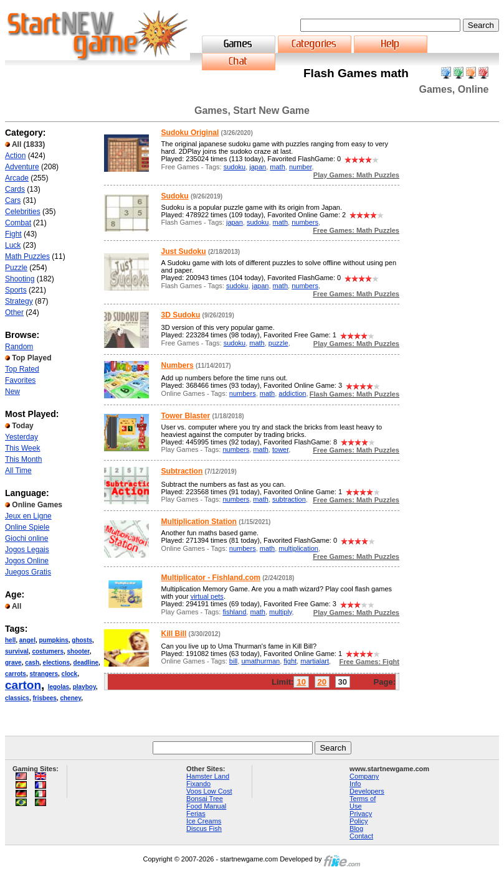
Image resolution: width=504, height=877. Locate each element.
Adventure (22, 166)
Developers (366, 791)
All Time (18, 470)
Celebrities (22, 211)
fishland (234, 612)
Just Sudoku (183, 251)
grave (13, 662)
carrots (15, 673)
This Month (23, 459)
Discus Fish (204, 828)
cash (32, 662)
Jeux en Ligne (28, 516)
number (300, 167)
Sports (16, 290)
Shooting (19, 278)
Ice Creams (203, 821)
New (12, 391)
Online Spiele (27, 527)
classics (17, 698)
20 (322, 682)
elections (56, 662)
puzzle (278, 343)
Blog (356, 828)
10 (301, 682)
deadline (86, 662)
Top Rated (22, 369)
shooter (78, 651)
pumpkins (53, 640)
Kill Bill (174, 633)
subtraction (289, 499)
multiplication (298, 548)
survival (17, 651)
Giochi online (26, 538)
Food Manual (206, 806)
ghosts (82, 640)
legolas (58, 686)
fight (290, 661)
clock (70, 673)
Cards (15, 189)
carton (23, 685)
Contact (361, 836)
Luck (13, 245)
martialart (314, 661)
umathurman (260, 661)
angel (27, 640)
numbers (305, 222)
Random (19, 346)
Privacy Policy (360, 817)
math (277, 167)
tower (280, 449)
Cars (13, 200)
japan (257, 167)
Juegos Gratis (28, 572)
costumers (48, 651)
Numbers (177, 365)
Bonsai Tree (204, 798)
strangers (43, 673)
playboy (84, 686)
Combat (18, 222)
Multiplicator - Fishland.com (210, 577)
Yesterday (21, 437)
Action (15, 155)
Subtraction (182, 471)
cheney (70, 698)
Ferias (196, 813)
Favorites (20, 380)
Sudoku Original (190, 132)
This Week (22, 448)
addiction (292, 393)
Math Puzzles (27, 256)
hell (10, 640)
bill (233, 661)
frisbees (45, 698)
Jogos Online (27, 560)
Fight (13, 234)
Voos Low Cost (209, 791)
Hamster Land (207, 776)
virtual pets (207, 596)
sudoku (234, 167)
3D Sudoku (181, 315)
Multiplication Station (199, 521)
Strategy (19, 301)
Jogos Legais (27, 549)
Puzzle (16, 267)
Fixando (198, 783)
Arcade (17, 178)
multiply (280, 612)
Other (14, 312)
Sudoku (175, 196)
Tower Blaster (185, 415)
